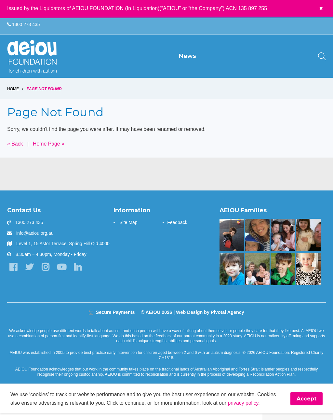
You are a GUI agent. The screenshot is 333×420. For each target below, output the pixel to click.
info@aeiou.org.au (35, 239)
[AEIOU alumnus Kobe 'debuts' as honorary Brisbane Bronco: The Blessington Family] (283, 275)
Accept (306, 405)
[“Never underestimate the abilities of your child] (283, 241)
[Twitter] (29, 273)
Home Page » (49, 150)
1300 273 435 (23, 24)
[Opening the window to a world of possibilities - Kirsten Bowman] (257, 241)
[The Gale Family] (232, 275)
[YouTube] (62, 273)
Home (13, 95)
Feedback (177, 228)
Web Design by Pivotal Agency (210, 318)
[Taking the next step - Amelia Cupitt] (257, 275)
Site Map (128, 228)
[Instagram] (46, 273)
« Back (15, 150)
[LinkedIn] (78, 273)
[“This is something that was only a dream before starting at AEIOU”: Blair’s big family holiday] (308, 241)
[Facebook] (13, 273)
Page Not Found (44, 95)
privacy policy (245, 409)
